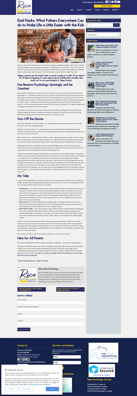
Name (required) (22, 300)
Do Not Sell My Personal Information (39, 384)
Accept (52, 389)
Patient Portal (107, 6)
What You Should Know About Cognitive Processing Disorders (31, 289)
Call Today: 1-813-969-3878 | (94, 2)
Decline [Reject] (11, 389)
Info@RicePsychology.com (31, 355)
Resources (106, 10)
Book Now (115, 10)
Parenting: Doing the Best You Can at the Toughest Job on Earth (68, 289)
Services (97, 10)
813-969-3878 (26, 350)
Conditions (88, 10)
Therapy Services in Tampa (96, 389)
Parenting (44, 261)
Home (72, 10)
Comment (20, 321)
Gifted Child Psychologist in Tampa (99, 391)
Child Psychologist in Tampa (97, 387)
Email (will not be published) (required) (28, 307)
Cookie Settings (25, 389)
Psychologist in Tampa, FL (96, 384)
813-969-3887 (24, 352)
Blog (38, 261)
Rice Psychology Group (27, 261)
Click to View (33, 357)
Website (19, 314)
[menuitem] (72, 9)
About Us (79, 10)
